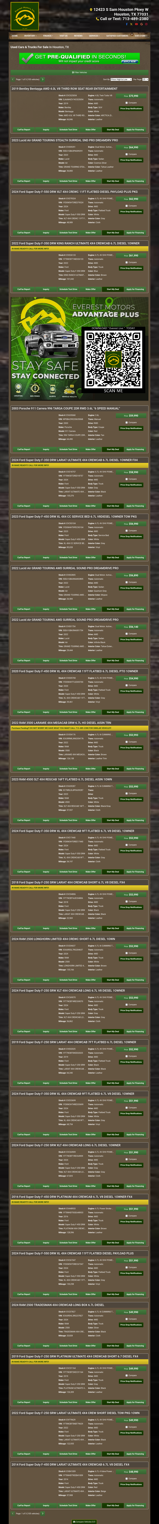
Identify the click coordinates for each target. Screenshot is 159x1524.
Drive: (90, 103)
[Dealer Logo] (25, 16)
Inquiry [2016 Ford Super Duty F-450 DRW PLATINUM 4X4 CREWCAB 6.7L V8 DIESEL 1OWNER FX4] (46, 1243)
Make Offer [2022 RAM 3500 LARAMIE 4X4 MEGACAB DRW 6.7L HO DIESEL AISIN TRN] (91, 769)
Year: (61, 103)
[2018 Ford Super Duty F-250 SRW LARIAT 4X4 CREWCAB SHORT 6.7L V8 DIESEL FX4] (34, 907)
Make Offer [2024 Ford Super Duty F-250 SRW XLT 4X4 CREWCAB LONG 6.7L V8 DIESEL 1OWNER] (91, 1031)
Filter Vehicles (79, 72)
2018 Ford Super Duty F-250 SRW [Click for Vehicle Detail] (68, 882)
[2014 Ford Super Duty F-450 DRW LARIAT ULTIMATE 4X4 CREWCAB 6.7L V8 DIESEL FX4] (34, 1484)
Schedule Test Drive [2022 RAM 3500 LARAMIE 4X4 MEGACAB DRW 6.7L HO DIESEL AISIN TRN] (68, 769)
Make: (61, 107)
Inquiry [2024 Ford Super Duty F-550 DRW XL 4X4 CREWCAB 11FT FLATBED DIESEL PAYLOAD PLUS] (46, 1294)
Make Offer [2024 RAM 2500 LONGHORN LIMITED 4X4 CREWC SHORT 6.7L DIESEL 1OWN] (91, 980)
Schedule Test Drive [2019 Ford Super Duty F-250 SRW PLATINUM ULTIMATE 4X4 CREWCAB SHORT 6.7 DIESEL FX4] (68, 1402)
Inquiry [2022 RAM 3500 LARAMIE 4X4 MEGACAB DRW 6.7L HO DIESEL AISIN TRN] (46, 769)
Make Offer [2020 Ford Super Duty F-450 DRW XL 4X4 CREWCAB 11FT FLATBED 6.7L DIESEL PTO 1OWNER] (91, 712)
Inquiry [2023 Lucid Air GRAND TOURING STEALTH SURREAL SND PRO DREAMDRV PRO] (46, 181)
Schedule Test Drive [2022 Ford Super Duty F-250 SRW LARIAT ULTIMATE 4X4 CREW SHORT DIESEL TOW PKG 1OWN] (68, 1454)
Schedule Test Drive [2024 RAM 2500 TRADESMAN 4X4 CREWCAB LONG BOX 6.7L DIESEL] (68, 1346)
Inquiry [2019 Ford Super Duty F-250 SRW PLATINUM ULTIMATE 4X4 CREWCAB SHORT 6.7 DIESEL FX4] (46, 1402)
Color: (90, 111)
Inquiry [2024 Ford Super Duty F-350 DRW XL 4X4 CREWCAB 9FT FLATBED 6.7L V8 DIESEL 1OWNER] (46, 872)
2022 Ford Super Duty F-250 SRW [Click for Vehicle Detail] (75, 1413)
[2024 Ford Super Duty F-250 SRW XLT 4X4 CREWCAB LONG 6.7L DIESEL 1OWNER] (34, 1165)
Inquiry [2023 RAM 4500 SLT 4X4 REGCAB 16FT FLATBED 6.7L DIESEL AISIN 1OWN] (46, 820)
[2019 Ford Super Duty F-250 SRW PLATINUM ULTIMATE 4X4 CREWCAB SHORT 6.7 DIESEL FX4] (34, 1381)
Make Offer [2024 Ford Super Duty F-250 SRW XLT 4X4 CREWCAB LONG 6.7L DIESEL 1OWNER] (91, 1186)
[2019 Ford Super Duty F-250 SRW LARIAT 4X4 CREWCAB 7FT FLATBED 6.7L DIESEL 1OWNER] (34, 1062)
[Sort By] (121, 79)
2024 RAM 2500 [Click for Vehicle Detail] (63, 939)
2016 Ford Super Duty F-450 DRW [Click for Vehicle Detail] (72, 1197)
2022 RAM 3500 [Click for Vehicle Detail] (61, 723)
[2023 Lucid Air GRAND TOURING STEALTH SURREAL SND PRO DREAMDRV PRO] (34, 160)
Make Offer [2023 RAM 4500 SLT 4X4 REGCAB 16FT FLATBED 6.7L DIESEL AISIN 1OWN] (91, 820)
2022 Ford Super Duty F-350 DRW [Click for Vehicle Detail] (75, 243)
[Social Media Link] (141, 24)
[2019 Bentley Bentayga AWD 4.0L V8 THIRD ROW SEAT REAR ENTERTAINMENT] (34, 108)
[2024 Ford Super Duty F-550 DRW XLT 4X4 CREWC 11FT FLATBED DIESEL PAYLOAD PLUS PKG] (34, 212)
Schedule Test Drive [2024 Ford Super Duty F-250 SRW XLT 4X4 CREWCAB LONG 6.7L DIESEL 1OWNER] (68, 1186)
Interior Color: (94, 115)
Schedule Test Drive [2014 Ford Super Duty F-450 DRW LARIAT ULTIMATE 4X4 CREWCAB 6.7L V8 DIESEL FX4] (68, 1505)
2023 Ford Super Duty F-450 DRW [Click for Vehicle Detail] (74, 516)
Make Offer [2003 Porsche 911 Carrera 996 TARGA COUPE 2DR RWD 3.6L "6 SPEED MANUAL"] (91, 449)
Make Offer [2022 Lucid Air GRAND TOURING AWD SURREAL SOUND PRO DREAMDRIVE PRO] (91, 609)
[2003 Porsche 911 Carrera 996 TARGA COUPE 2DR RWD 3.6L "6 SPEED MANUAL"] (34, 428)
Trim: (61, 115)
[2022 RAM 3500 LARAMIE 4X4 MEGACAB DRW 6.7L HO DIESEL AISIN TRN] (34, 748)
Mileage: (62, 119)
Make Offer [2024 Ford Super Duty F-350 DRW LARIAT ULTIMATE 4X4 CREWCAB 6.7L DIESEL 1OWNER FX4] (91, 506)
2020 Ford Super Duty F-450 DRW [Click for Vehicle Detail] (75, 671)
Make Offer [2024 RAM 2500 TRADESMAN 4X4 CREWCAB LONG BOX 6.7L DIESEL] (91, 1346)
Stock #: (62, 95)
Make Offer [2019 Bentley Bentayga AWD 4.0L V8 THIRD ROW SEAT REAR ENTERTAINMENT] (91, 129)
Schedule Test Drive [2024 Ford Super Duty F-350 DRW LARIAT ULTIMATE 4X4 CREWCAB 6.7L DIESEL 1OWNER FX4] (68, 506)
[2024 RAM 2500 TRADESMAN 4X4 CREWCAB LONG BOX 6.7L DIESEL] (34, 1325)
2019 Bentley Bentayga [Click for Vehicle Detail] (65, 88)
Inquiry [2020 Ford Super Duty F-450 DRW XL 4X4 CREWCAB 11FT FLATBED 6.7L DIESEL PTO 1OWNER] (46, 712)
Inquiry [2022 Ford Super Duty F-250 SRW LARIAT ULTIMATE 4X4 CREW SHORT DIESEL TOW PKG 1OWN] (46, 1454)
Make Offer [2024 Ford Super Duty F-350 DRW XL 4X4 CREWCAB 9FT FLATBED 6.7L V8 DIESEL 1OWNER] (91, 872)
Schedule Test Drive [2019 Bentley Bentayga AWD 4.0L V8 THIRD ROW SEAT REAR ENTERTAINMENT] (68, 129)
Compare (133, 103)
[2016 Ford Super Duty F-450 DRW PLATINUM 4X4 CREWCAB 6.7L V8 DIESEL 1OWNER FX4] (34, 1222)
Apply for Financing (135, 129)
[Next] (42, 79)
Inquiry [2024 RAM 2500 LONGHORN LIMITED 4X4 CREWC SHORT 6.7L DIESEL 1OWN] (46, 980)
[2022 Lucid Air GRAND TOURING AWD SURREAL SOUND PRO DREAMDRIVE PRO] (34, 588)
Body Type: (93, 107)
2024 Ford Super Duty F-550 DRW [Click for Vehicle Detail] (75, 192)
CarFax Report (23, 129)
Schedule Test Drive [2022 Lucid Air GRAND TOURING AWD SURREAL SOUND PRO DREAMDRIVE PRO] (68, 609)
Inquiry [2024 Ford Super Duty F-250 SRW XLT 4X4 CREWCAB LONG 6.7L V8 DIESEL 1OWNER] (46, 1031)
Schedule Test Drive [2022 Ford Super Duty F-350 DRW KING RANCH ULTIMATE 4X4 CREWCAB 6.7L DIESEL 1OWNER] (68, 289)
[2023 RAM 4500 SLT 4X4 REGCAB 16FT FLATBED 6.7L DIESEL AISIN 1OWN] (34, 799)
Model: (62, 111)
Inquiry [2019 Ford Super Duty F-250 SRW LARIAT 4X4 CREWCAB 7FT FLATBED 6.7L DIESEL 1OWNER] (46, 1083)
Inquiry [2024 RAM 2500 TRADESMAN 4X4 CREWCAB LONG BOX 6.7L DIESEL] (46, 1346)
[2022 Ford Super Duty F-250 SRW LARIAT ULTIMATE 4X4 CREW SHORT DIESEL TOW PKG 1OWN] (34, 1433)
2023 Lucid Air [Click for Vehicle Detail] (65, 140)
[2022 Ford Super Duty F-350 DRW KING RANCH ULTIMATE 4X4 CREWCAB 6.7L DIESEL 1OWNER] (34, 268)
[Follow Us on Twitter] (131, 24)
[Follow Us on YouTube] (136, 24)
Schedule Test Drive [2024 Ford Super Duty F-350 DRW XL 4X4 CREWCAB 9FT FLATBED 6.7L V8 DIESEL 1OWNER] (68, 872)
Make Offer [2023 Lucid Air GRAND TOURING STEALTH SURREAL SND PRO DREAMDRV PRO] (91, 181)
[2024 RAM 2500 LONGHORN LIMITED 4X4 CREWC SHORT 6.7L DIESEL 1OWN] (34, 959)
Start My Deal (113, 129)
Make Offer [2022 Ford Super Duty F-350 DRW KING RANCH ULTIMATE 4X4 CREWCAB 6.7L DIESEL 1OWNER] (91, 289)
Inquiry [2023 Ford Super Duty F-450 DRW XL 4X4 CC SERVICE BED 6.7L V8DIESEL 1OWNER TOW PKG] (46, 557)
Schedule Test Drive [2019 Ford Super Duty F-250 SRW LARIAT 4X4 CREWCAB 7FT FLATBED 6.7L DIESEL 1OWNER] (68, 1083)
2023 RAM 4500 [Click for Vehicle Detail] (62, 779)
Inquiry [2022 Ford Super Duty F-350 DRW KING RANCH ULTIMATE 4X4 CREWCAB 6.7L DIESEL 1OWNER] (46, 289)
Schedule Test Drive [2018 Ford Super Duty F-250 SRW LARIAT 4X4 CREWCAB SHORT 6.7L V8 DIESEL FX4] (68, 928)
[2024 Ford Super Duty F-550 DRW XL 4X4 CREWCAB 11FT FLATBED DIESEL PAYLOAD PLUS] (34, 1273)
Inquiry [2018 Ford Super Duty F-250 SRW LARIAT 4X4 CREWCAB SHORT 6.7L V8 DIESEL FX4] (46, 928)
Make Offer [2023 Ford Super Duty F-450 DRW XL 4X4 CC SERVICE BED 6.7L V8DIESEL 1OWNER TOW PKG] (91, 557)
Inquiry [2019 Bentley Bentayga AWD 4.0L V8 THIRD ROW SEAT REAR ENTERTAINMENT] (46, 129)
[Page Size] (145, 79)
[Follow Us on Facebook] (127, 24)
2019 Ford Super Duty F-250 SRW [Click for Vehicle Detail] (74, 1042)
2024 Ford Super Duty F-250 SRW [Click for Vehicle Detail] (68, 990)
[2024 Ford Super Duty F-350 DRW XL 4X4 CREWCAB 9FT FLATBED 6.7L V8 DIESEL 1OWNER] (34, 851)
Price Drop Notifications (131, 108)
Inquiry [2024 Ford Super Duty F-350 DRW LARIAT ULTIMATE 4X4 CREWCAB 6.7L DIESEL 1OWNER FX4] (46, 506)
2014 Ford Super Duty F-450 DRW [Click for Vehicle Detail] (70, 1464)
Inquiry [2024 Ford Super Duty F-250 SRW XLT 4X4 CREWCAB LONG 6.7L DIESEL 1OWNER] (46, 1186)
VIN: (60, 99)
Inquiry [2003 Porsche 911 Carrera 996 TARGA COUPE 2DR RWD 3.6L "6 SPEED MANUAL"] (46, 449)
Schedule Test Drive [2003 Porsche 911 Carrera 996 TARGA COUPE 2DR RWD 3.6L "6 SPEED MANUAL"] (68, 449)
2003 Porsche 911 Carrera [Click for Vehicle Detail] (66, 408)
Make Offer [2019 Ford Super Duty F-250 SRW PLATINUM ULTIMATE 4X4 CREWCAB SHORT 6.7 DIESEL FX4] (91, 1402)
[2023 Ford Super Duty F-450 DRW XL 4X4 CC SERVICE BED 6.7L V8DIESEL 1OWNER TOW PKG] (34, 536)
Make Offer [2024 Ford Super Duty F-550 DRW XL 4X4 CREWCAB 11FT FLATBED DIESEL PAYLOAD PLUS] (91, 1294)
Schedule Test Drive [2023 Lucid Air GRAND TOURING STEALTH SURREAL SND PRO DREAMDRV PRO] (68, 181)
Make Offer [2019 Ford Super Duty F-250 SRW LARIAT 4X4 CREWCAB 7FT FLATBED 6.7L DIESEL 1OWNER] (91, 1083)
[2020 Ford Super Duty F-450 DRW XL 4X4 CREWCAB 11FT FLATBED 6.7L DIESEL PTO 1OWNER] (34, 691)
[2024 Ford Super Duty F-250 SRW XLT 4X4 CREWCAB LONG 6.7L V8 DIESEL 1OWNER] (34, 1010)
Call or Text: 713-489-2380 (124, 18)
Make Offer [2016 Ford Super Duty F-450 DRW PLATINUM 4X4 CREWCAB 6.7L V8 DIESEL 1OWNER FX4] (91, 1243)
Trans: (91, 99)
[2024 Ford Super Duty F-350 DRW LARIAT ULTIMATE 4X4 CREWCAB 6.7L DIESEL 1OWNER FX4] (34, 485)
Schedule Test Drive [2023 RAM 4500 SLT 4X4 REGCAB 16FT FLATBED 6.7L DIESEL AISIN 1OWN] (68, 820)
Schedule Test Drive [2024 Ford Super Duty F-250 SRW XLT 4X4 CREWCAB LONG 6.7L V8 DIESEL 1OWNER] (68, 1031)
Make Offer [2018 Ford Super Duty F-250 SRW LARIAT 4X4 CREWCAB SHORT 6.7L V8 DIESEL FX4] (91, 928)
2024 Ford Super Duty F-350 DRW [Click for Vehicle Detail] (75, 460)
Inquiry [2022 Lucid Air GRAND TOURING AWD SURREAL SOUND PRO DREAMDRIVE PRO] (46, 609)
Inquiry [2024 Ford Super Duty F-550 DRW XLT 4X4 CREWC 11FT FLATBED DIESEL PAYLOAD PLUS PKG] (46, 233)
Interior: (91, 119)
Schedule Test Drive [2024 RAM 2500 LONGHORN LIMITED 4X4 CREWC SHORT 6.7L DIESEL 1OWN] (68, 980)
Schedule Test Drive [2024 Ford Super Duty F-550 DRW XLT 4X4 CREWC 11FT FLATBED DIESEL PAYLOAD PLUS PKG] (68, 233)
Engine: (91, 95)
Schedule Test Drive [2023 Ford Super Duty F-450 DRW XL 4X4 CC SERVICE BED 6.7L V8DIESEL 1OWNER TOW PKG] (68, 557)
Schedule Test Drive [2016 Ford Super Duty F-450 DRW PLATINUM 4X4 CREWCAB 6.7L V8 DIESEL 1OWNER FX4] (68, 1243)
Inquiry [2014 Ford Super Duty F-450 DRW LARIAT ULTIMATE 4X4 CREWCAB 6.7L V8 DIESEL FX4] (46, 1505)
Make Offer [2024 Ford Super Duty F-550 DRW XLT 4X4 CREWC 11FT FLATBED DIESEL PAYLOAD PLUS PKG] (91, 233)
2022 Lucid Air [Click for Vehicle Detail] (65, 568)
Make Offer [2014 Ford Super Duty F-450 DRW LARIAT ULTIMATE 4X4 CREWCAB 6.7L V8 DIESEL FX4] (91, 1505)
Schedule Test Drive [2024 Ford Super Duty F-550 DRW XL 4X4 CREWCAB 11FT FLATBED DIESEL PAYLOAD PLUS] (68, 1294)
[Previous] (13, 79)
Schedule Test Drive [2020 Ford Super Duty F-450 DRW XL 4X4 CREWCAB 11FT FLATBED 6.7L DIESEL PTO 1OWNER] (68, 712)
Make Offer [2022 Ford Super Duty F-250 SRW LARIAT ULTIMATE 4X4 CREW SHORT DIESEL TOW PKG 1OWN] (91, 1454)
